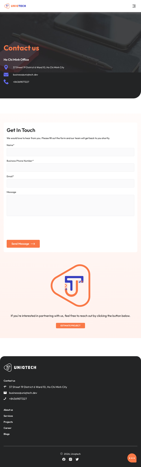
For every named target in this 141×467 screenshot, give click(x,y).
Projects (8, 421)
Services (8, 415)
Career (7, 427)
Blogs (7, 433)
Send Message (23, 243)
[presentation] (30, 228)
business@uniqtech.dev (25, 74)
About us (8, 409)
